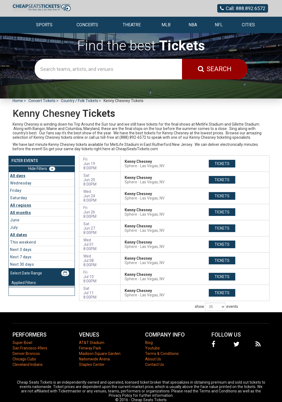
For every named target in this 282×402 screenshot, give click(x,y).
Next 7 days (21, 257)
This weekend (23, 242)
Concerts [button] (87, 24)
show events (216, 307)
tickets (222, 163)
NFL (219, 24)
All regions (20, 205)
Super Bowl (22, 342)
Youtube (152, 348)
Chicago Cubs (24, 359)
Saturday (18, 198)
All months (20, 212)
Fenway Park (90, 348)
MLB (166, 24)
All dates (18, 235)
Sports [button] (44, 24)
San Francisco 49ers (30, 348)
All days (17, 175)
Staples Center (92, 364)
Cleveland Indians (28, 364)
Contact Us (154, 364)
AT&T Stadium (91, 342)
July (14, 227)
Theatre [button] (132, 24)
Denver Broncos (26, 353)
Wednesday (21, 183)
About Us (153, 359)
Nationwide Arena (94, 359)
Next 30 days (22, 264)
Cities (248, 24)
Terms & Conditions (162, 353)
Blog (149, 342)
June (14, 220)
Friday (15, 190)
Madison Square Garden (100, 353)
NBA (193, 24)
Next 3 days (21, 249)
